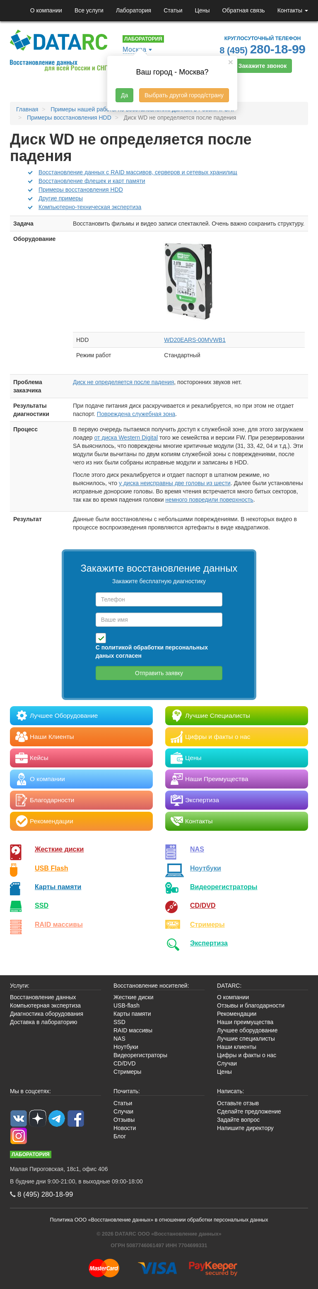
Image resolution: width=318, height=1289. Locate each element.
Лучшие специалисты (246, 1038)
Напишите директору (245, 1128)
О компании (46, 10)
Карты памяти (58, 886)
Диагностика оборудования (46, 1013)
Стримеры (207, 924)
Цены (202, 10)
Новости (124, 1128)
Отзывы (124, 1119)
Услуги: (19, 985)
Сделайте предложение (249, 1111)
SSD (41, 905)
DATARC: (229, 985)
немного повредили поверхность (209, 499)
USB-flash (126, 1005)
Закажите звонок (262, 66)
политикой (116, 647)
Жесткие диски (59, 849)
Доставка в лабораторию (43, 1022)
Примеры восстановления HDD (81, 189)
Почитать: (126, 1091)
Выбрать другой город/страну (184, 95)
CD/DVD (203, 905)
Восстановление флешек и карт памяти (92, 181)
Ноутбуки (205, 868)
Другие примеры (61, 198)
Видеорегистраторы (140, 1055)
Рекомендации (236, 1013)
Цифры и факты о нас (246, 1055)
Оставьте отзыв (238, 1103)
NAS (197, 849)
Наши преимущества (245, 1022)
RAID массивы (59, 924)
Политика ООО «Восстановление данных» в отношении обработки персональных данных (159, 1220)
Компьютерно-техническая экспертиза (90, 207)
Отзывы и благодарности (250, 1005)
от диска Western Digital (126, 437)
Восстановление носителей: (151, 985)
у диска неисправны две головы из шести (175, 483)
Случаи (227, 1063)
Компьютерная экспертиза (45, 1005)
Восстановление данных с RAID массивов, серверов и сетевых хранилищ (138, 172)
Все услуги (89, 10)
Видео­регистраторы (224, 886)
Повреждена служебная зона (136, 414)
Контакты (292, 10)
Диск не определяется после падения (123, 382)
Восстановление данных (43, 997)
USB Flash (51, 868)
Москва (135, 49)
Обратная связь (243, 10)
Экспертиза (209, 943)
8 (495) (262, 49)
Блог (119, 1136)
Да (124, 95)
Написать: (230, 1091)
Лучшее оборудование (247, 1030)
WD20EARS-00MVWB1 (195, 340)
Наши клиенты (236, 1047)
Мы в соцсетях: (30, 1091)
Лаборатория (133, 10)
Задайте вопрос (238, 1119)
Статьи (173, 10)
